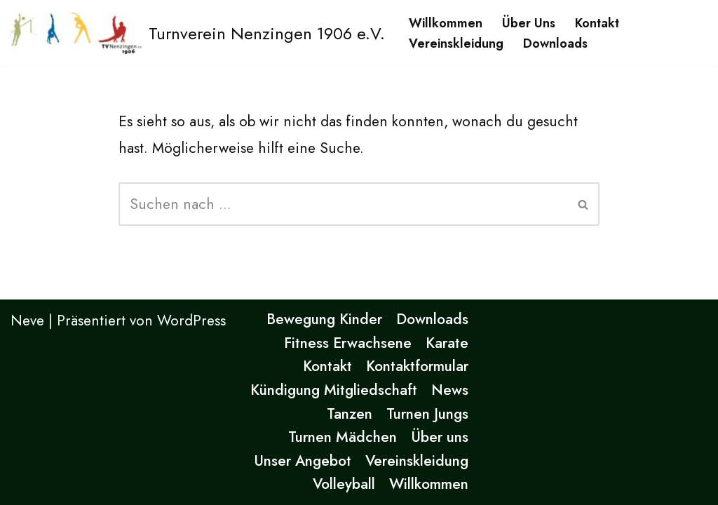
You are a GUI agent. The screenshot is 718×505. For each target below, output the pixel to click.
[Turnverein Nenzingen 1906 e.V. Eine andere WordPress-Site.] (198, 33)
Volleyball (344, 483)
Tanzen (349, 413)
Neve (27, 320)
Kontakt (597, 23)
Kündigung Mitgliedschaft (333, 389)
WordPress (191, 320)
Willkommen (445, 23)
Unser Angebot (302, 460)
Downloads (555, 43)
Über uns (528, 23)
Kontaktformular (417, 366)
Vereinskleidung (456, 43)
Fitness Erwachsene (348, 343)
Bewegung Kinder (324, 319)
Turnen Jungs (427, 413)
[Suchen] (343, 204)
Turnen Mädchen (342, 436)
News (449, 389)
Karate (447, 343)
